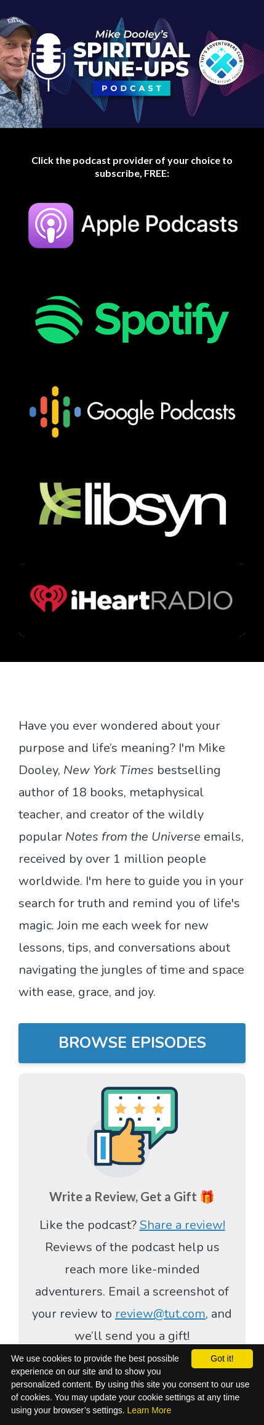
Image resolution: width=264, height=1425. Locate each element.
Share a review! (182, 1225)
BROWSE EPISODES (132, 1042)
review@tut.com (160, 1313)
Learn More (149, 1410)
